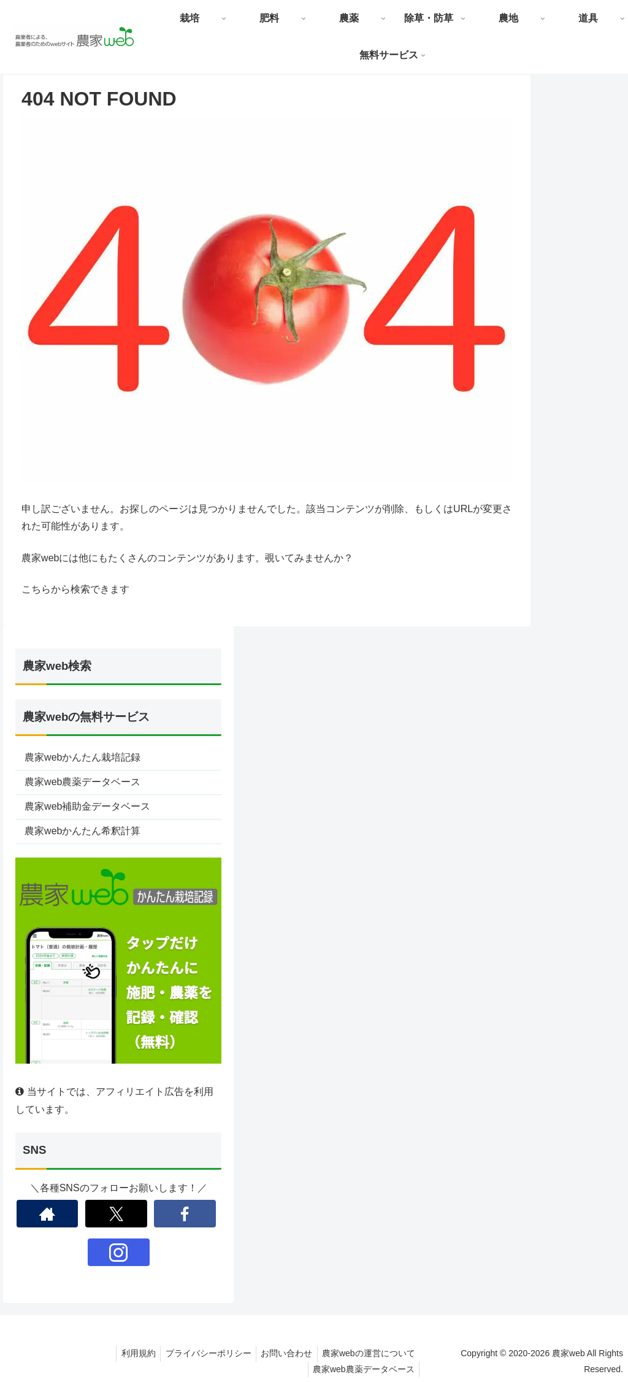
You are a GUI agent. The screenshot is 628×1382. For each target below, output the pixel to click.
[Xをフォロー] (116, 1213)
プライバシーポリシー (205, 1353)
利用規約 (132, 1353)
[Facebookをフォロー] (185, 1213)
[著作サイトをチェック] (47, 1213)
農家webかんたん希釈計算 (82, 831)
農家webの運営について (372, 1353)
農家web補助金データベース (87, 806)
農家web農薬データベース (82, 782)
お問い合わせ (287, 1353)
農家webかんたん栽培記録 (82, 757)
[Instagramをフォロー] (119, 1252)
